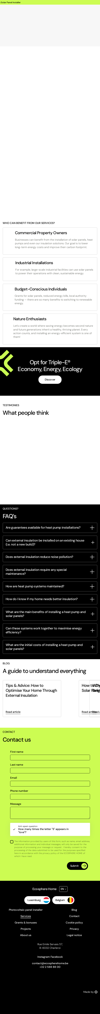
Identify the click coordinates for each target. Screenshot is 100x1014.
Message (15, 804)
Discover (50, 379)
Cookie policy (74, 922)
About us (25, 935)
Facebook (57, 957)
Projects (26, 929)
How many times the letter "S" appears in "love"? (46, 829)
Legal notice (74, 935)
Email (13, 777)
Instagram (43, 957)
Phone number (19, 791)
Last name (16, 764)
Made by (90, 992)
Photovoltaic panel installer (26, 910)
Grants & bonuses (26, 922)
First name (16, 752)
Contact (74, 916)
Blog (74, 910)
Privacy (74, 929)
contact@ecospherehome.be (50, 963)
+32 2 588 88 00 (50, 967)
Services (25, 916)
